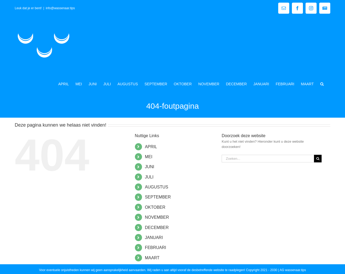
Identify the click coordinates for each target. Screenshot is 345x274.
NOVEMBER (157, 217)
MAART (152, 258)
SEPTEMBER (158, 197)
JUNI (149, 167)
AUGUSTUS (156, 187)
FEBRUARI (155, 247)
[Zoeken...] (268, 158)
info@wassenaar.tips (60, 8)
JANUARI (154, 237)
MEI (148, 157)
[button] (322, 83)
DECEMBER (157, 227)
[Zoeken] (318, 158)
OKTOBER (155, 207)
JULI (149, 177)
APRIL (151, 147)
